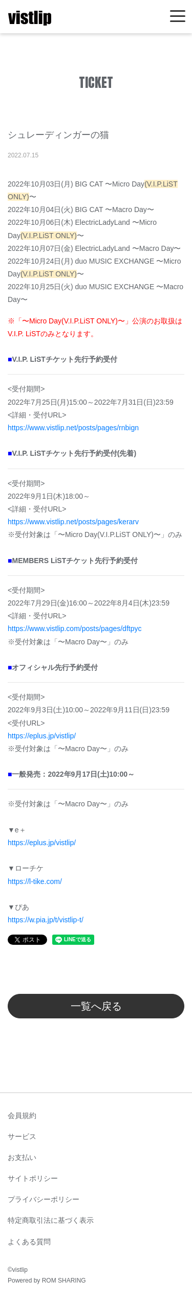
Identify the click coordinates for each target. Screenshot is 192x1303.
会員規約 (22, 1115)
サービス (22, 1136)
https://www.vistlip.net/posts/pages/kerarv (73, 522)
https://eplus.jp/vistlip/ (42, 736)
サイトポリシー (33, 1178)
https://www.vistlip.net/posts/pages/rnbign (73, 428)
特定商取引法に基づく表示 (51, 1220)
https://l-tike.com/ (35, 881)
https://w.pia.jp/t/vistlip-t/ (45, 920)
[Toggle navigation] (177, 17)
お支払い (22, 1157)
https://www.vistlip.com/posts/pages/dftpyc (74, 628)
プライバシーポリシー (43, 1199)
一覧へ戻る (96, 1006)
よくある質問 (29, 1242)
